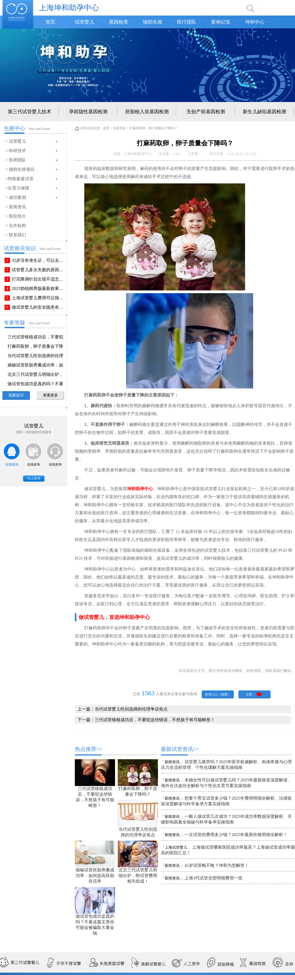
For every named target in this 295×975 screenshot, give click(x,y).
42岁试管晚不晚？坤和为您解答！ (217, 865)
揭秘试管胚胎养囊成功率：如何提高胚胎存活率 (95, 875)
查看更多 (50, 395)
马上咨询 (33, 478)
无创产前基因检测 (205, 111)
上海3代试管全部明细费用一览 (213, 878)
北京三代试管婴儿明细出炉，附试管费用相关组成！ (138, 875)
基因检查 (118, 22)
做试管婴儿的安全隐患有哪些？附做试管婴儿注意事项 (38, 307)
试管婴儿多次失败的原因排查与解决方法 (38, 269)
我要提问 (16, 395)
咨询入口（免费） (218, 694)
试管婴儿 (84, 22)
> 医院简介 (15, 216)
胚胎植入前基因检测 (147, 111)
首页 (50, 22)
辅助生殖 (152, 22)
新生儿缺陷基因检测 (264, 111)
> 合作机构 (15, 225)
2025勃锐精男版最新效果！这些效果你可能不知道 (38, 288)
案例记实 (220, 22)
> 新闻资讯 (15, 207)
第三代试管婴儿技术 (29, 111)
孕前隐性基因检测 (88, 111)
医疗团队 (186, 22)
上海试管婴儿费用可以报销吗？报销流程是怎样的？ (38, 298)
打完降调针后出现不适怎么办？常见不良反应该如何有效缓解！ (38, 279)
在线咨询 (11, 464)
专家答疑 (119, 128)
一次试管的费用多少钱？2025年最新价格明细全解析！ (236, 834)
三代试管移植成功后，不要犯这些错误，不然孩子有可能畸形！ (155, 719)
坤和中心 (254, 22)
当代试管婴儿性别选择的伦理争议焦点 (131, 709)
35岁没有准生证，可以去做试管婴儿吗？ (38, 260)
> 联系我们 (15, 235)
